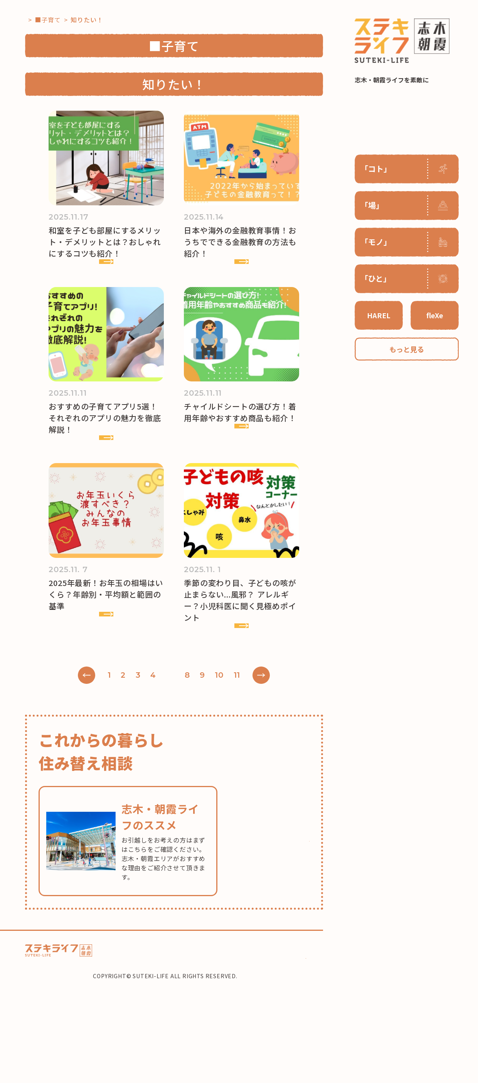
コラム (148, 1035)
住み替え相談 (293, 1035)
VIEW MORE (99, 284)
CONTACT (290, 1050)
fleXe (434, 315)
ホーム (120, 1035)
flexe (203, 1035)
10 (233, 762)
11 (250, 762)
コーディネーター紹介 (245, 1035)
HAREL (378, 315)
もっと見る (406, 349)
